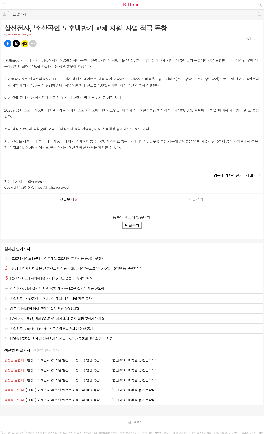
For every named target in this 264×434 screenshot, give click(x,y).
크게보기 (251, 38)
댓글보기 (68, 199)
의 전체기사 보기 (235, 175)
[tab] (17, 350)
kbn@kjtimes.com (36, 181)
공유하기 (259, 13)
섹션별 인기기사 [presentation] (45, 350)
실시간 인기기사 (17, 249)
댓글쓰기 (196, 199)
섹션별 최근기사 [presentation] (17, 350)
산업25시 (19, 13)
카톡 (24, 43)
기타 (33, 43)
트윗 (16, 43)
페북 (7, 43)
